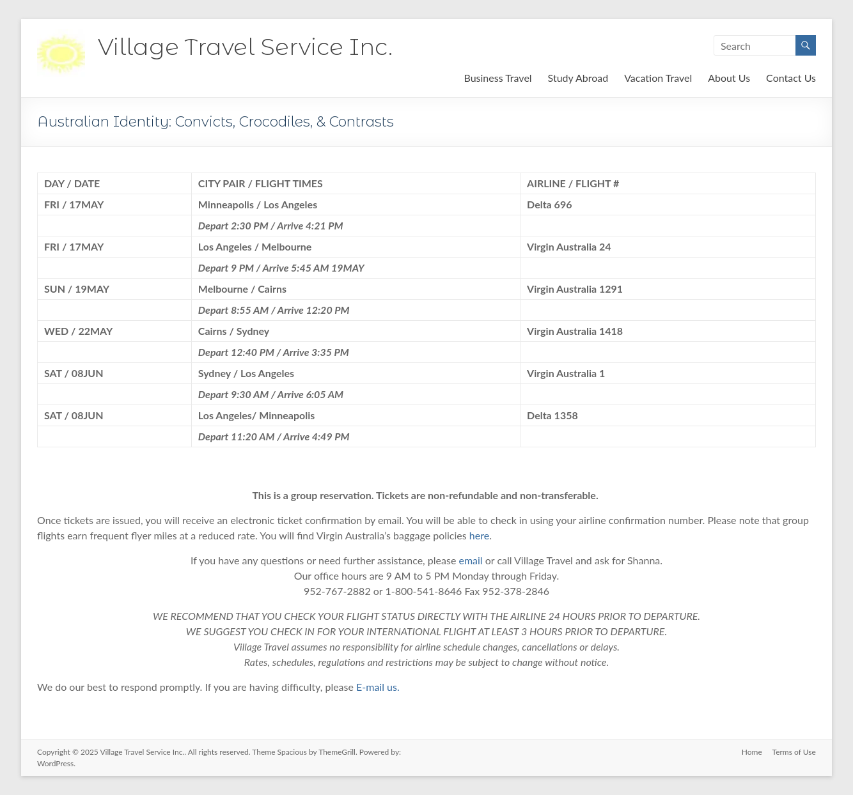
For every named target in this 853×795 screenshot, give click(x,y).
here (479, 535)
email (470, 560)
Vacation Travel (658, 78)
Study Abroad (578, 78)
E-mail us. (378, 687)
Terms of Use (794, 752)
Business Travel (497, 78)
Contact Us (791, 78)
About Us (729, 78)
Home (752, 752)
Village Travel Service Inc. (245, 47)
